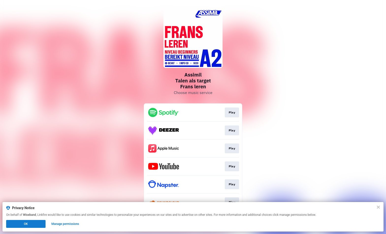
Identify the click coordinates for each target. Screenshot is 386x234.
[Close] (378, 207)
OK (26, 224)
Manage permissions (65, 224)
